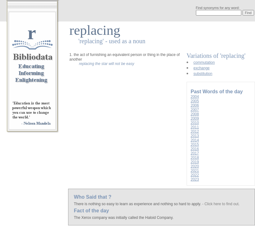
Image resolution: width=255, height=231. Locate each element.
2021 (195, 171)
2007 (195, 110)
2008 (195, 114)
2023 (195, 179)
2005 (195, 101)
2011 (195, 127)
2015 (195, 144)
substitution (202, 74)
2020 (195, 166)
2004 (195, 97)
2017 (195, 153)
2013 (195, 136)
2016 (195, 149)
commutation (204, 62)
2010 (195, 123)
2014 (195, 140)
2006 (195, 105)
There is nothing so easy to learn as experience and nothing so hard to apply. (138, 204)
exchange (201, 68)
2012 (195, 131)
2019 (195, 162)
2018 (195, 157)
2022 (195, 175)
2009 (195, 118)
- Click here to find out (220, 204)
